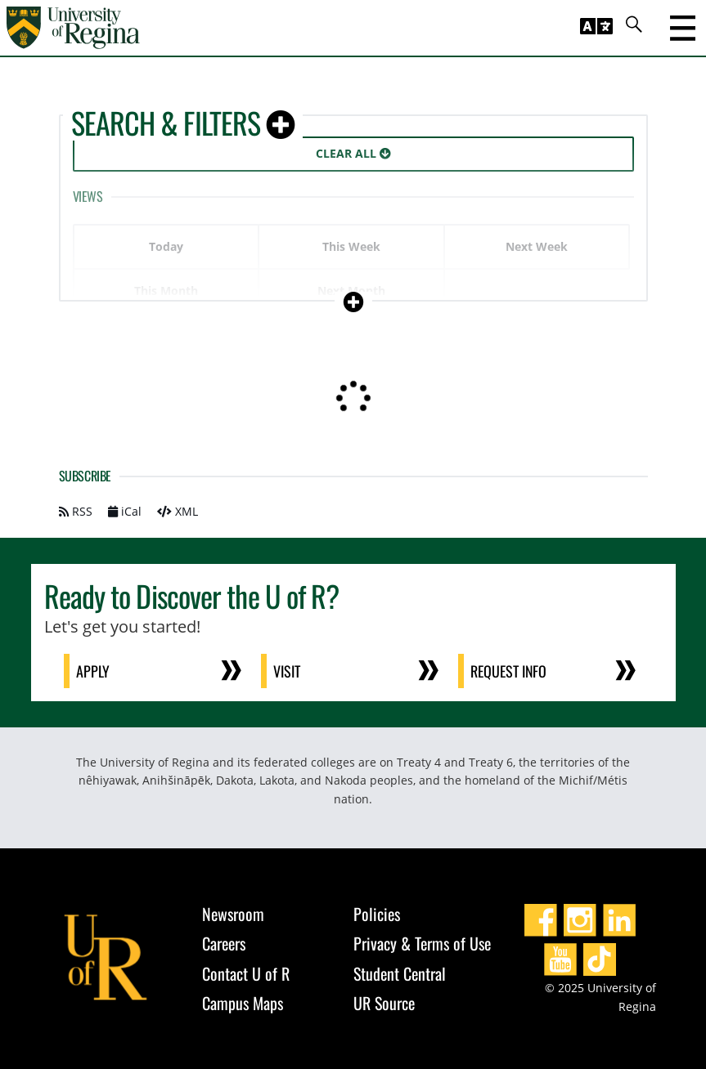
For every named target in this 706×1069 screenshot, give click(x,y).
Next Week (537, 246)
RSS (75, 511)
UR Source (384, 1003)
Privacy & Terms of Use (422, 943)
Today (166, 246)
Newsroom (233, 913)
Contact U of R (246, 973)
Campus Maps (242, 1003)
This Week (351, 246)
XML (177, 511)
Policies (376, 913)
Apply (93, 671)
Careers (223, 943)
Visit (287, 671)
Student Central (399, 973)
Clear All (353, 153)
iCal (125, 511)
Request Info (509, 671)
